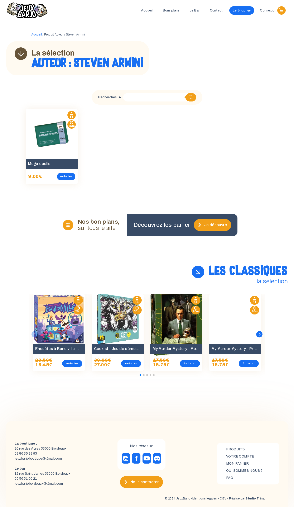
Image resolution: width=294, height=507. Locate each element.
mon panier (237, 463)
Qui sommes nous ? (244, 470)
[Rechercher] (191, 97)
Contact (216, 10)
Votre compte (240, 456)
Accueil (147, 10)
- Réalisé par (245, 498)
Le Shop (242, 10)
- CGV (221, 498)
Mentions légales (204, 498)
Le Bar (194, 10)
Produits (235, 449)
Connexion (268, 10)
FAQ (229, 477)
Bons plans (171, 10)
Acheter (66, 176)
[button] (259, 334)
